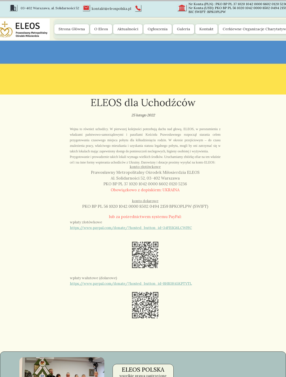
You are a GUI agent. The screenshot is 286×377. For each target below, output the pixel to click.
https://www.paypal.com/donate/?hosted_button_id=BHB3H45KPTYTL (131, 283)
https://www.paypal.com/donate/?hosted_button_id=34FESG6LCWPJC (131, 227)
